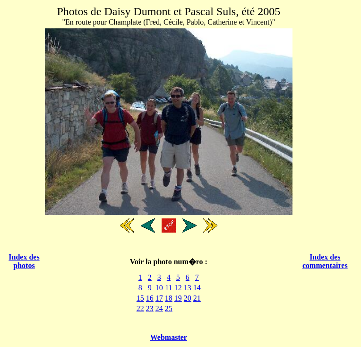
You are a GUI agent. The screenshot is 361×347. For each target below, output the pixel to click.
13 (187, 288)
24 (159, 308)
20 (187, 298)
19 (178, 298)
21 (197, 298)
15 (140, 298)
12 (178, 288)
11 (168, 288)
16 (150, 298)
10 (159, 288)
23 (150, 308)
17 (159, 298)
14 (197, 288)
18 (168, 298)
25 (168, 308)
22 (140, 308)
